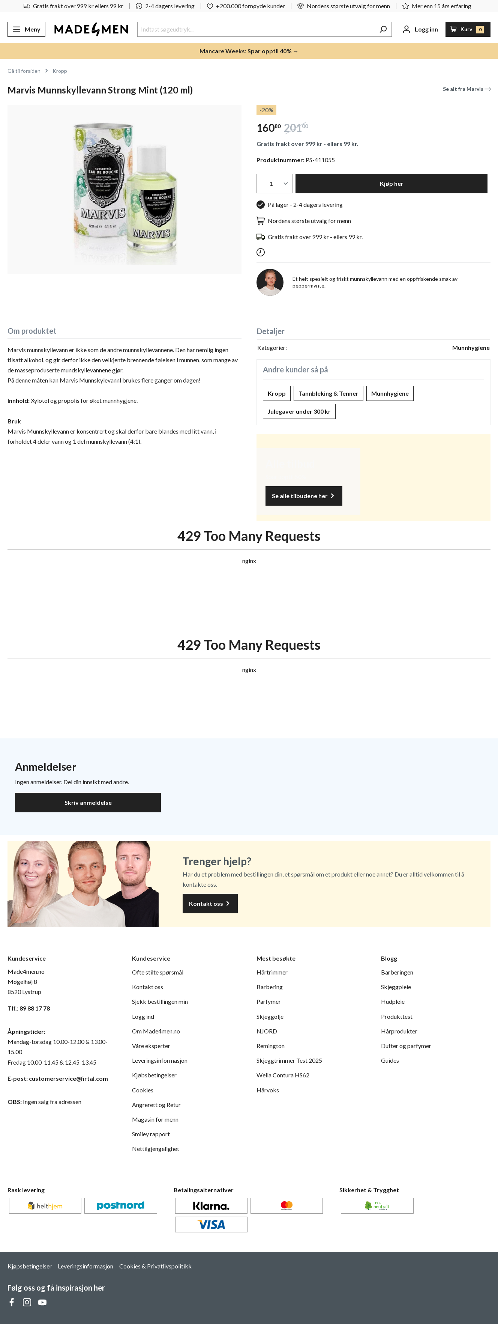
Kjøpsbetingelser (30, 1266)
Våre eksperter (151, 1045)
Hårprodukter (399, 1031)
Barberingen (397, 972)
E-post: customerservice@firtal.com (58, 1078)
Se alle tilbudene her (304, 496)
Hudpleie (393, 1001)
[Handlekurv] (468, 29)
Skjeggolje (270, 1016)
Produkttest (396, 1016)
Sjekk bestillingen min (160, 1001)
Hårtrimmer (272, 972)
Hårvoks (267, 1090)
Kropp (277, 393)
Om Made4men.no (156, 1031)
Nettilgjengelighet (155, 1148)
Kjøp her (392, 183)
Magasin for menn (155, 1119)
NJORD (266, 1031)
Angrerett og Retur (156, 1104)
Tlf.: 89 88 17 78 (29, 1008)
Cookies (142, 1090)
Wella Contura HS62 (282, 1074)
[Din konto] (420, 29)
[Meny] (26, 29)
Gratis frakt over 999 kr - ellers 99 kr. (307, 143)
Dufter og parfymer (406, 1045)
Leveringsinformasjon (160, 1060)
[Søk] (383, 29)
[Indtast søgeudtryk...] (256, 29)
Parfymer (268, 1001)
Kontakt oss (210, 904)
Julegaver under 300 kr (299, 411)
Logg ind (143, 1016)
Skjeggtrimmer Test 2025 (289, 1060)
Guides (390, 1060)
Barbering (269, 986)
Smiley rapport (151, 1133)
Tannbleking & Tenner (328, 393)
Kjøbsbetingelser (154, 1074)
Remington (270, 1045)
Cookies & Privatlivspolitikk (155, 1266)
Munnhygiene (390, 393)
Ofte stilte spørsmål (157, 972)
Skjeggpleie (396, 986)
